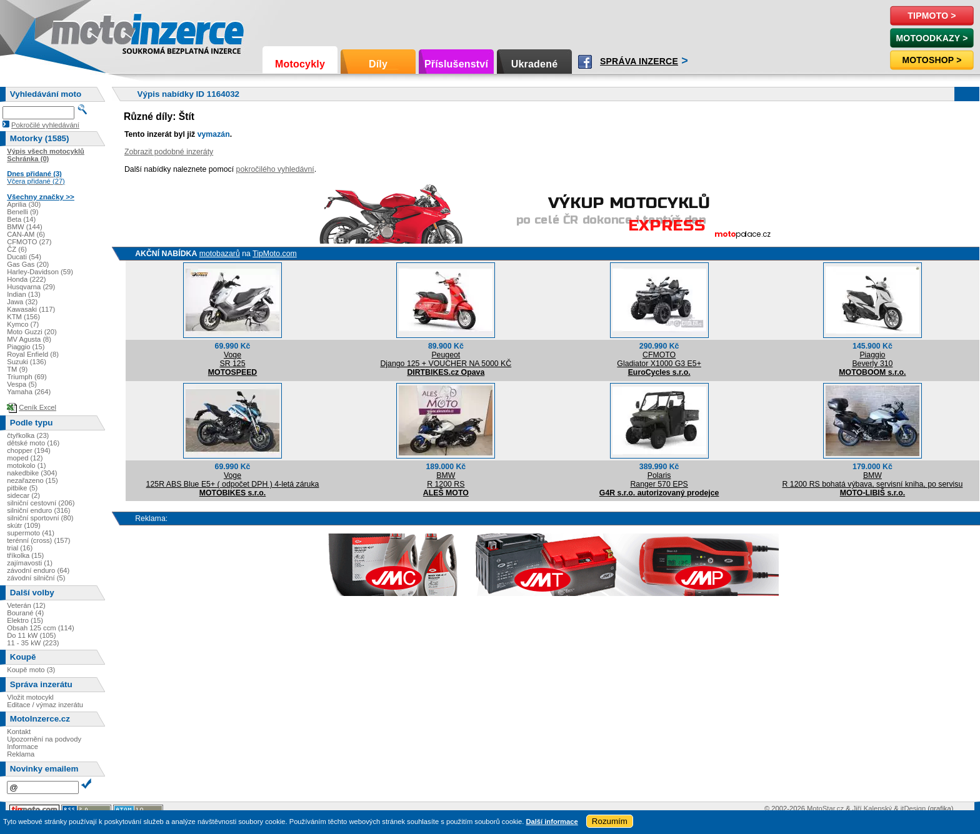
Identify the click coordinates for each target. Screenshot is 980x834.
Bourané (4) (25, 613)
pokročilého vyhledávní (275, 169)
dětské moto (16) (33, 443)
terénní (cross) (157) (38, 540)
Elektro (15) (25, 620)
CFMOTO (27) (29, 242)
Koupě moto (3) (31, 669)
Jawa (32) (22, 301)
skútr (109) (23, 525)
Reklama (20, 754)
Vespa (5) (22, 384)
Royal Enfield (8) (33, 354)
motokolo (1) (26, 465)
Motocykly (300, 64)
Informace (22, 746)
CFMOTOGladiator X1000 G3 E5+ (659, 359)
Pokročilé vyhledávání (45, 125)
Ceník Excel (37, 407)
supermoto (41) (30, 533)
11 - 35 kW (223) (33, 643)
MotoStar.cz (825, 808)
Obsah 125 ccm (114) (40, 628)
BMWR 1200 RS (445, 480)
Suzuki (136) (26, 361)
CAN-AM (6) (26, 234)
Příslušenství (456, 64)
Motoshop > (931, 60)
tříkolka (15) (25, 555)
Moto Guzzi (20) (32, 331)
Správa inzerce (639, 61)
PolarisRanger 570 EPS (659, 480)
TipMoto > (932, 16)
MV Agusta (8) (29, 339)
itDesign (913, 808)
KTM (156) (23, 316)
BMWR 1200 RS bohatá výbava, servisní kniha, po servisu (872, 480)
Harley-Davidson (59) (40, 272)
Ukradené (534, 64)
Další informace (552, 821)
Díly (378, 64)
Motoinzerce (77, 30)
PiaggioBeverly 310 (872, 359)
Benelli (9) (22, 212)
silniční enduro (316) (38, 510)
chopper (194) (29, 450)
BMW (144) (24, 227)
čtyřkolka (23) (28, 435)
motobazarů (219, 253)
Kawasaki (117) (31, 309)
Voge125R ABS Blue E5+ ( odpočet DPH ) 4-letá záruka (232, 480)
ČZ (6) (17, 249)
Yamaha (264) (29, 391)
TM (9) (17, 369)
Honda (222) (26, 279)
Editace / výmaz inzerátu (45, 704)
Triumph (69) (27, 376)
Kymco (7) (23, 324)
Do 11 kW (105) (31, 635)
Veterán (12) (26, 605)
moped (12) (24, 458)
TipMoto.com (274, 253)
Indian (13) (24, 294)
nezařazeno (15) (32, 480)
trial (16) (19, 548)
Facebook (585, 62)
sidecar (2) (23, 495)
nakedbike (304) (32, 473)
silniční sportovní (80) (40, 518)
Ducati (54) (24, 257)
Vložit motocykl (30, 697)
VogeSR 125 (232, 359)
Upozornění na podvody (44, 739)
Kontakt (19, 731)
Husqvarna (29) (31, 286)
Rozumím (610, 821)
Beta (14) (21, 219)
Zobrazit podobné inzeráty (168, 151)
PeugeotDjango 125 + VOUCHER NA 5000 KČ (445, 359)
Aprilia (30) (24, 204)
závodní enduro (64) (38, 570)
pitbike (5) (22, 488)
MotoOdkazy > (932, 38)
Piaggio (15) (25, 346)
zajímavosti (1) (29, 563)
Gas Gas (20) (28, 264)
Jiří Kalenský (872, 808)
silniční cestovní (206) (40, 503)
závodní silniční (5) (36, 578)
